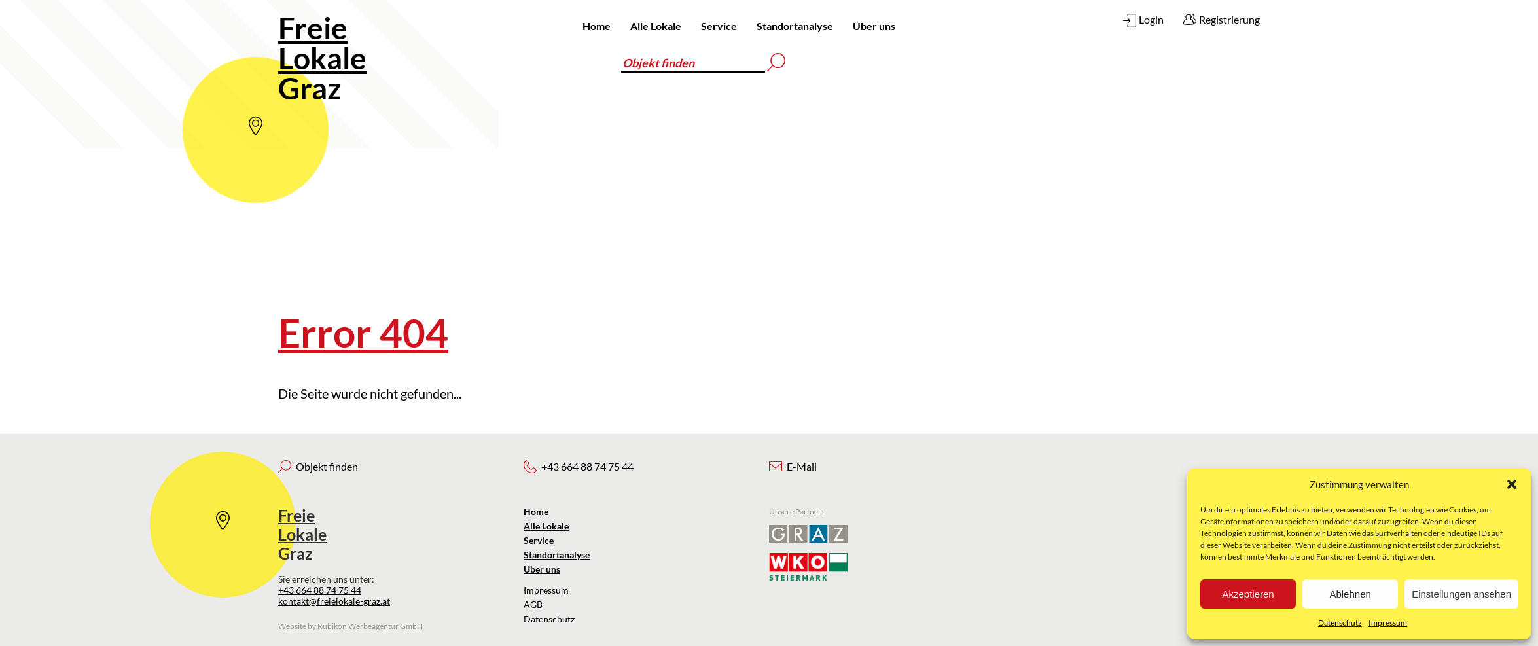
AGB (533, 604)
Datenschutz (1340, 623)
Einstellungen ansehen (1461, 594)
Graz (322, 58)
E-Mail (802, 466)
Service (719, 26)
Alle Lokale (655, 26)
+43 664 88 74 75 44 (319, 590)
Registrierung (1229, 19)
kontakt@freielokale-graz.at (334, 601)
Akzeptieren (1248, 594)
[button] (1511, 484)
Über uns (874, 26)
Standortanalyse (795, 26)
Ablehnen (1349, 594)
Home (596, 26)
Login (1151, 19)
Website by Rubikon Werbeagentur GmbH (350, 626)
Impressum (1387, 623)
